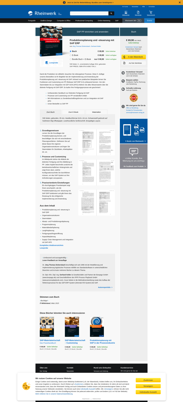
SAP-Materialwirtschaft (50, 341)
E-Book (75, 55)
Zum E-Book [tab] (73, 112)
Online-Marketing (104, 21)
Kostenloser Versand (132, 47)
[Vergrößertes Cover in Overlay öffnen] (50, 41)
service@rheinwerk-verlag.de (135, 112)
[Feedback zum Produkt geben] (134, 156)
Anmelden (152, 6)
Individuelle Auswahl (148, 392)
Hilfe (143, 6)
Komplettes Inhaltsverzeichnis (51, 245)
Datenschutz (97, 399)
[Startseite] (45, 13)
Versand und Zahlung (101, 371)
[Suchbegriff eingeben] (89, 13)
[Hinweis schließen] (179, 2)
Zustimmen (79, 384)
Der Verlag (43, 371)
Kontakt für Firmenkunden (134, 110)
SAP (116, 21)
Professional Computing (84, 21)
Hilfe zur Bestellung (132, 108)
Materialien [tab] (96, 112)
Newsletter (135, 6)
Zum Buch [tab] (51, 112)
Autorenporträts (104, 287)
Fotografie (31, 21)
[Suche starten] (111, 13)
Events (149, 21)
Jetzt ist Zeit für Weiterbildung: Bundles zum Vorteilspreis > (90, 2)
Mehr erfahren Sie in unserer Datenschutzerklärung (54, 394)
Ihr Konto (125, 6)
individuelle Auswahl (87, 389)
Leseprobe (44, 248)
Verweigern (109, 389)
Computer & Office (63, 21)
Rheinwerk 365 (133, 20)
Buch (74, 51)
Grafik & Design (46, 21)
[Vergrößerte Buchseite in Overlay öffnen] (96, 142)
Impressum (86, 399)
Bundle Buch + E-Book (81, 59)
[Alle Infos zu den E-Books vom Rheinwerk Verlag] (134, 131)
